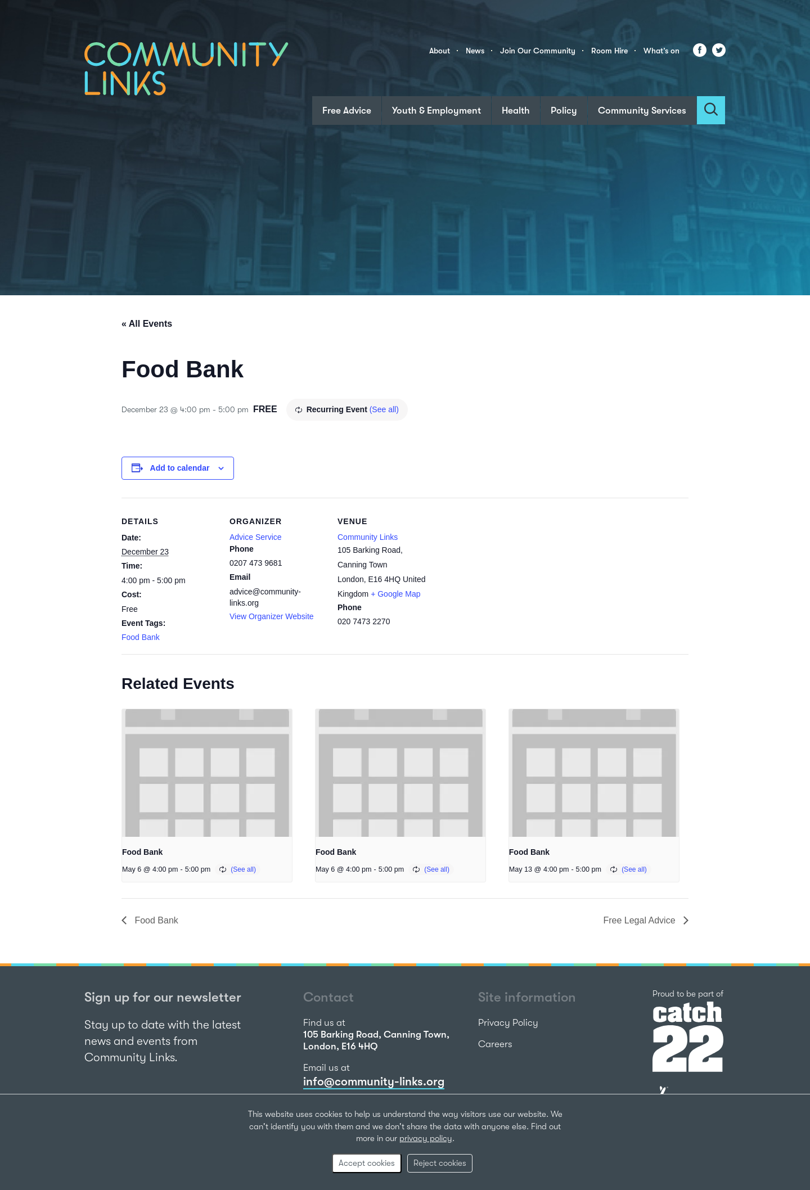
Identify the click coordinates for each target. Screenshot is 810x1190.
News (475, 50)
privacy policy (425, 1138)
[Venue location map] (505, 575)
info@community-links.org (373, 1081)
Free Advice (346, 110)
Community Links (368, 537)
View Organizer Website (272, 616)
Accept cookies (367, 1163)
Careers (495, 1044)
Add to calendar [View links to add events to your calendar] (180, 467)
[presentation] (207, 773)
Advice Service (256, 537)
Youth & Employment (436, 110)
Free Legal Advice (640, 920)
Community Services (642, 110)
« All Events (147, 323)
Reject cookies (439, 1163)
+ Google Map (395, 593)
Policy (564, 110)
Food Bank (141, 637)
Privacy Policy (508, 1022)
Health (516, 110)
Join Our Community (537, 50)
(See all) (384, 409)
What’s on (662, 50)
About (439, 50)
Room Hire (609, 50)
